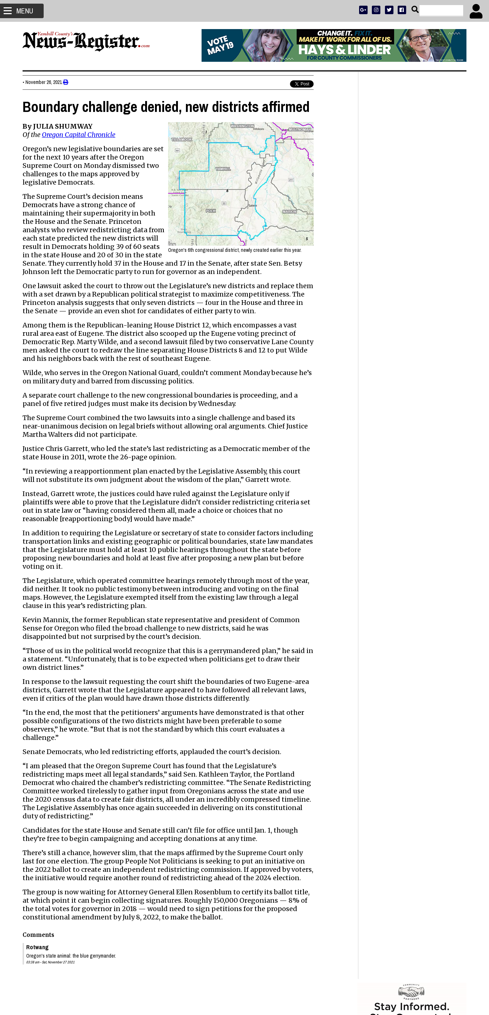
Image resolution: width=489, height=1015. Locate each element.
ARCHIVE (439, 235)
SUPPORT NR (397, 244)
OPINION (418, 235)
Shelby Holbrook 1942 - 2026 (399, 659)
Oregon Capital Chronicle (78, 134)
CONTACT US (426, 244)
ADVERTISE (401, 216)
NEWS (381, 235)
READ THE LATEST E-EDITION (412, 225)
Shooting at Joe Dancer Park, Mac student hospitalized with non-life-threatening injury (404, 559)
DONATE (450, 216)
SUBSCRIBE (376, 216)
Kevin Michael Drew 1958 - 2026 (403, 685)
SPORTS (399, 235)
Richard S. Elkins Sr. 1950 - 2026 (403, 693)
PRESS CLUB (427, 216)
